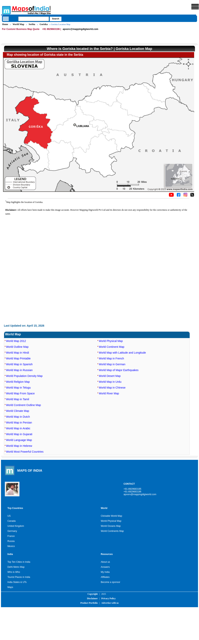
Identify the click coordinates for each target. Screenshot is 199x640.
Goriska (44, 24)
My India (105, 572)
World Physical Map (111, 341)
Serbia (32, 24)
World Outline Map (17, 346)
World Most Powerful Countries (25, 451)
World (104, 508)
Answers (105, 567)
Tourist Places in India (18, 577)
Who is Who (13, 572)
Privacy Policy (108, 598)
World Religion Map (18, 381)
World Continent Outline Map (23, 405)
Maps (10, 587)
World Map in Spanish (19, 364)
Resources (107, 554)
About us (105, 562)
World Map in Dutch (18, 416)
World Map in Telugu (18, 387)
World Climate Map (17, 410)
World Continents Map (112, 531)
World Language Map (19, 440)
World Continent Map (111, 346)
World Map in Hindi (17, 352)
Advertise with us (110, 603)
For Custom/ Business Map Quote (20, 29)
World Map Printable (18, 358)
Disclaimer (92, 598)
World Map (18, 24)
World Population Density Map (24, 375)
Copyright (92, 594)
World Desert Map (110, 375)
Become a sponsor (110, 582)
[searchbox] (33, 19)
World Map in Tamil (17, 399)
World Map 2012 (16, 341)
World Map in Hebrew (19, 445)
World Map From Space (20, 393)
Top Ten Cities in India (18, 562)
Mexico (11, 546)
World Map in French (111, 358)
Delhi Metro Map (15, 567)
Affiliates (105, 577)
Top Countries (15, 508)
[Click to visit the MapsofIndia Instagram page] (185, 196)
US (9, 516)
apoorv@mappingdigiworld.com (80, 29)
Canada (11, 521)
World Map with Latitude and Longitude (122, 352)
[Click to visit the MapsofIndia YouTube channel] (171, 196)
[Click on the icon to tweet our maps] (192, 196)
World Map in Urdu (110, 381)
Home (5, 24)
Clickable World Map (111, 516)
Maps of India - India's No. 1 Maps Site (6, 10)
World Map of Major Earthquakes (118, 370)
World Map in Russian (19, 370)
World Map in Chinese (112, 387)
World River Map (109, 393)
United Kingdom (15, 526)
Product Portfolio (89, 603)
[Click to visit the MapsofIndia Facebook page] (179, 196)
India (10, 554)
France (11, 536)
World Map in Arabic (18, 428)
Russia (11, 541)
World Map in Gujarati (19, 434)
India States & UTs (17, 582)
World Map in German (112, 364)
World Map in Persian (19, 422)
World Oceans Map (111, 526)
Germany (12, 531)
